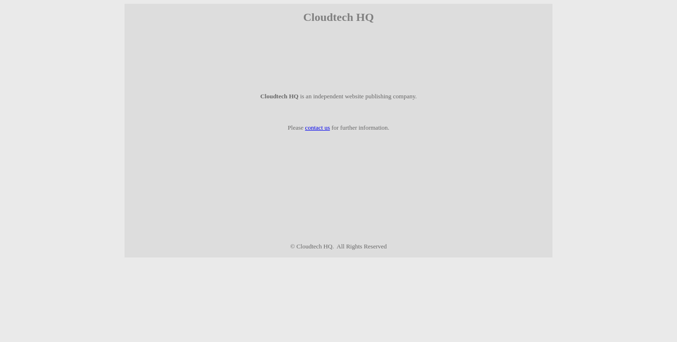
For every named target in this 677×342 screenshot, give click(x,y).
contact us (317, 127)
